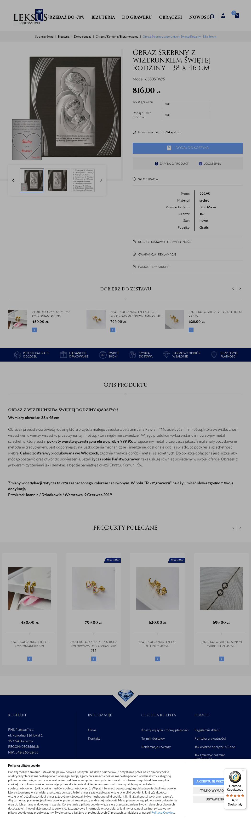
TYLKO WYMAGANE (215, 790)
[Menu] (243, 771)
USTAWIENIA (215, 799)
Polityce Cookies (162, 812)
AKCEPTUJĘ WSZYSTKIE (215, 781)
